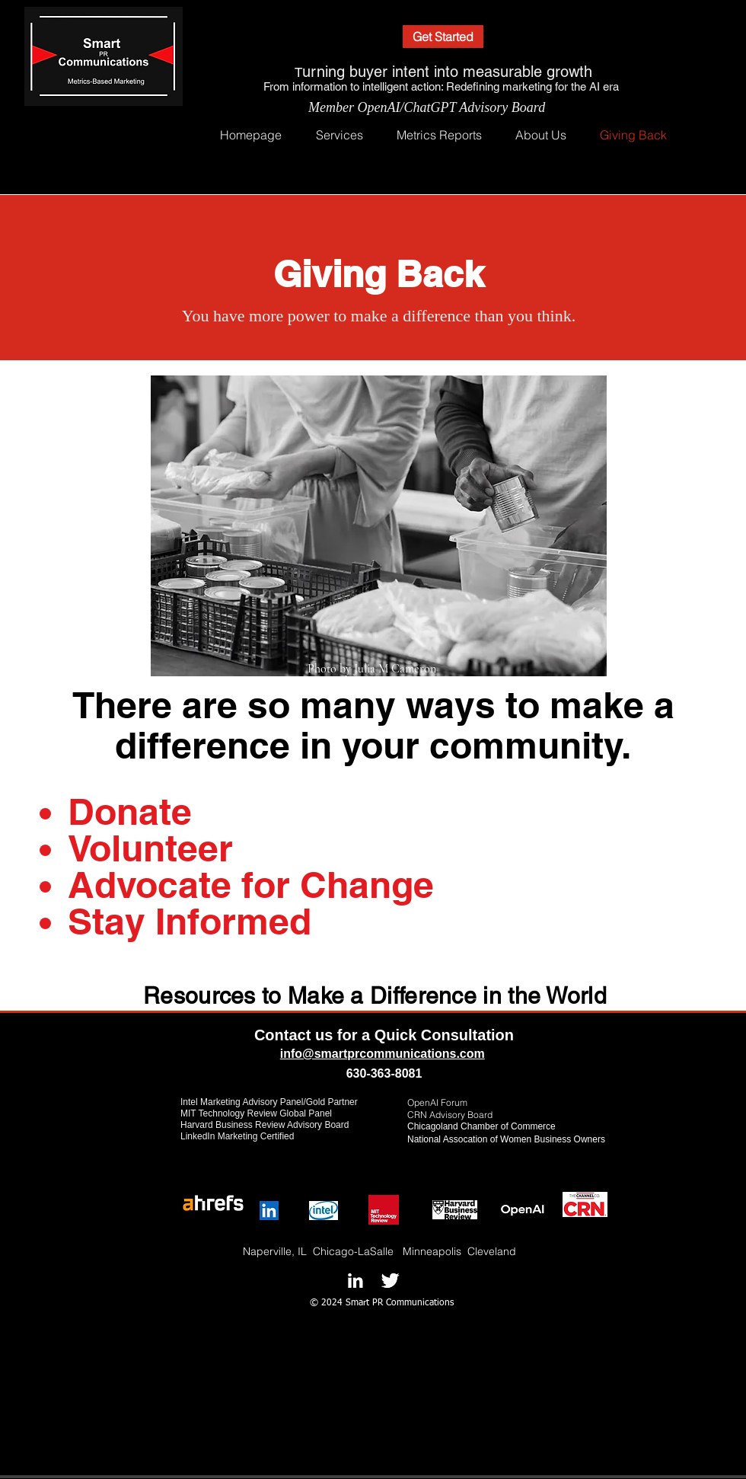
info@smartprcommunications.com (382, 1053)
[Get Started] (443, 36)
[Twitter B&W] (390, 1280)
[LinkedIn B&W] (355, 1280)
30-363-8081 (387, 1073)
